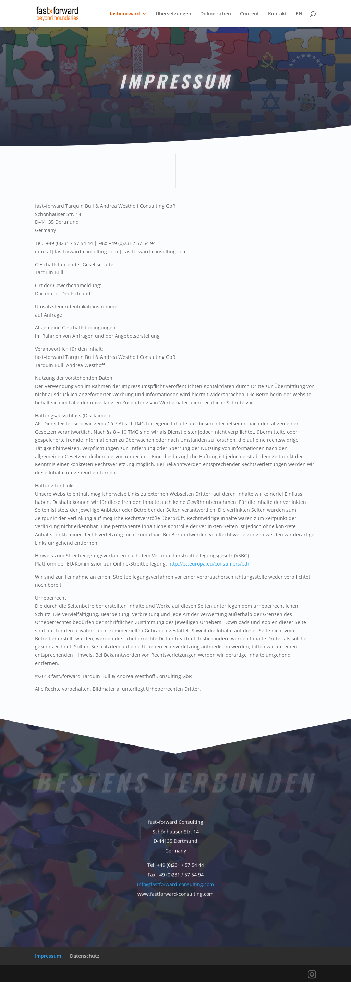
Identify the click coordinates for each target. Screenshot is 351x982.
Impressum (48, 956)
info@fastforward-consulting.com (175, 883)
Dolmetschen (215, 14)
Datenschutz (84, 956)
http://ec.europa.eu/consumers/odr (209, 563)
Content (249, 14)
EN (299, 14)
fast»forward (125, 14)
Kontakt (277, 14)
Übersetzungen (173, 14)
